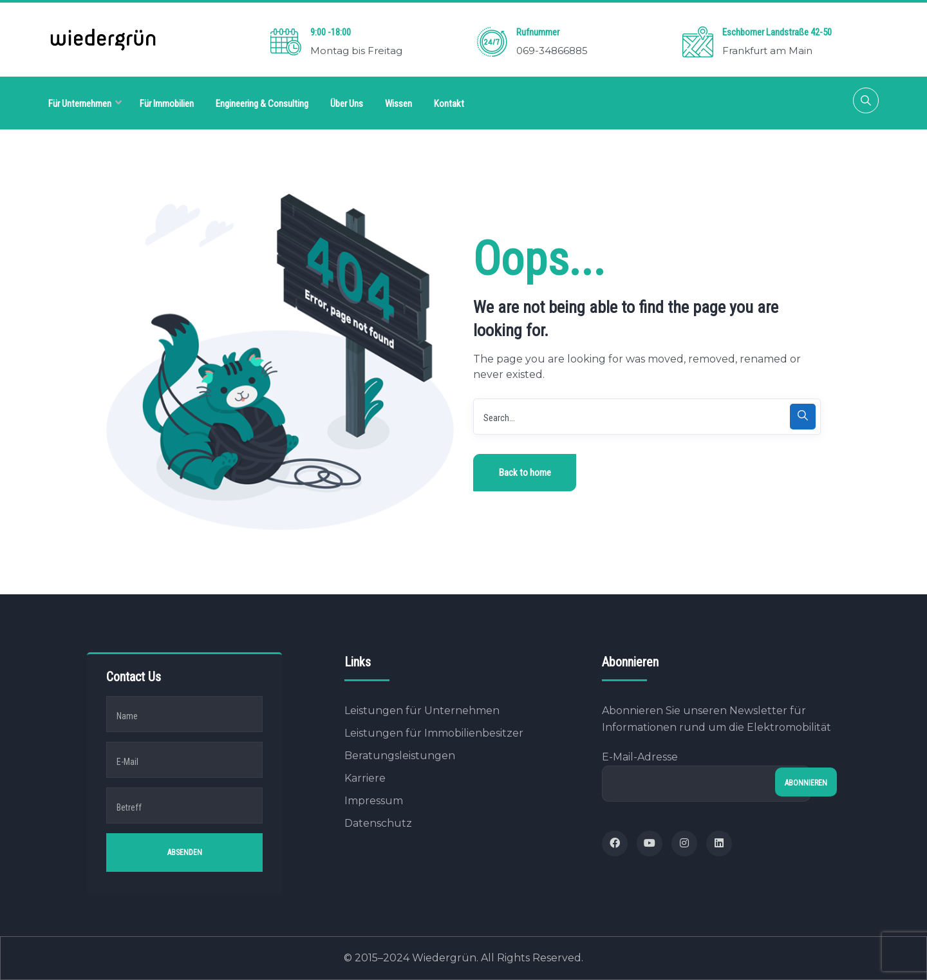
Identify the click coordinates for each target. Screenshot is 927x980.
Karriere (365, 778)
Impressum (373, 801)
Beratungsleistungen (399, 755)
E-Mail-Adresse (706, 776)
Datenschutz (378, 823)
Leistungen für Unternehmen (422, 710)
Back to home (525, 472)
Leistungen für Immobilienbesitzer (433, 733)
